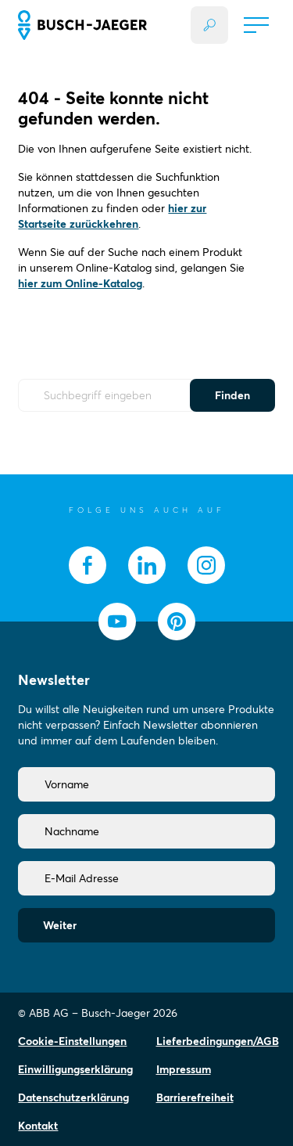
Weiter (60, 925)
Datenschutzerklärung (73, 1097)
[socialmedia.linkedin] (147, 565)
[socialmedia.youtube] (117, 621)
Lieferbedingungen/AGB (217, 1041)
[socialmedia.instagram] (206, 565)
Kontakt (38, 1126)
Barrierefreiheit (195, 1097)
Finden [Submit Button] (232, 395)
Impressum (183, 1069)
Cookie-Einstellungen (72, 1041)
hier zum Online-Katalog (80, 283)
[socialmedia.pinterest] (176, 621)
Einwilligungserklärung (75, 1069)
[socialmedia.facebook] (87, 565)
